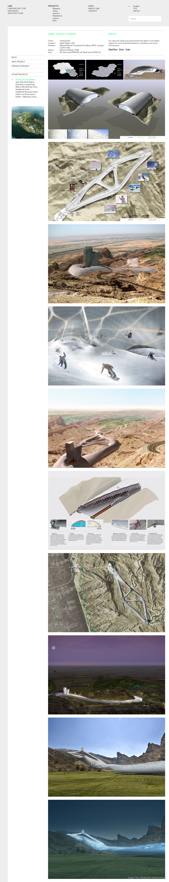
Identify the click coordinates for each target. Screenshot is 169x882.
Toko (137, 878)
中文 (135, 8)
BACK (14, 57)
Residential (57, 16)
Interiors (56, 13)
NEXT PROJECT (18, 62)
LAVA (10, 6)
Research (56, 8)
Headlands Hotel (22, 89)
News (91, 6)
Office (55, 11)
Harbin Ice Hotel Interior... (26, 94)
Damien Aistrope (159, 878)
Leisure (56, 18)
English (136, 6)
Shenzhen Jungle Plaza (25, 84)
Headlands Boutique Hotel (26, 92)
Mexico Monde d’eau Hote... (27, 87)
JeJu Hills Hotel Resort (25, 82)
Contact (92, 11)
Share (121, 49)
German (136, 11)
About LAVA (94, 8)
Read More (113, 49)
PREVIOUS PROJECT (21, 66)
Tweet (127, 49)
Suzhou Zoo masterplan (25, 80)
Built (55, 21)
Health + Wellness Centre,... (27, 97)
